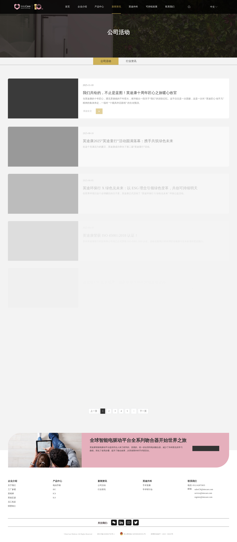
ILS (54, 499)
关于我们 (12, 487)
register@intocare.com (203, 497)
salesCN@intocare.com (203, 490)
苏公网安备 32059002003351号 (134, 535)
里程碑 (11, 495)
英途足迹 (12, 499)
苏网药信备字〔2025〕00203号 (163, 535)
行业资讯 (131, 61)
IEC (54, 491)
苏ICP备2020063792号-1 (104, 535)
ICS (54, 495)
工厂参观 (12, 491)
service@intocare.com (203, 494)
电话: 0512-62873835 (196, 487)
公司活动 (105, 61)
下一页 (143, 412)
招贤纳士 (12, 507)
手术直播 (147, 487)
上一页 (93, 412)
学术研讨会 (148, 491)
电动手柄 (57, 487)
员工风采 (12, 503)
